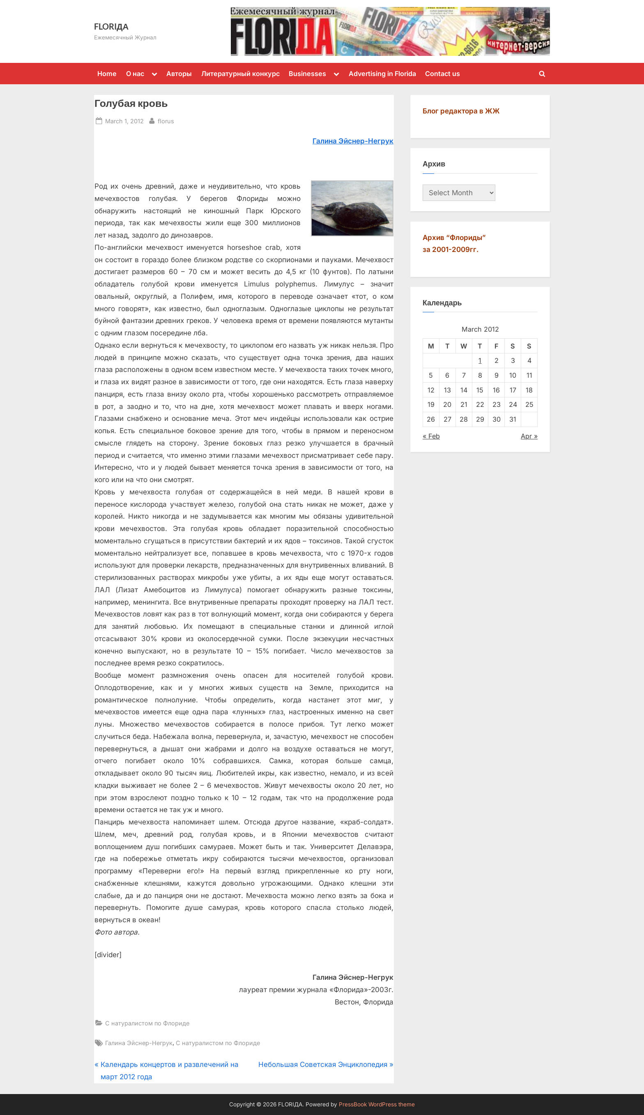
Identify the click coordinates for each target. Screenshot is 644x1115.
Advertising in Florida (382, 73)
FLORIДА (111, 26)
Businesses (307, 73)
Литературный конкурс (240, 73)
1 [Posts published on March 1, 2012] (479, 360)
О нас (135, 73)
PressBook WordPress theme (377, 1104)
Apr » (529, 436)
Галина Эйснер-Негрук (138, 1042)
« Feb (431, 436)
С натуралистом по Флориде (147, 1023)
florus (166, 120)
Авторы (179, 73)
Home (107, 73)
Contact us (442, 73)
